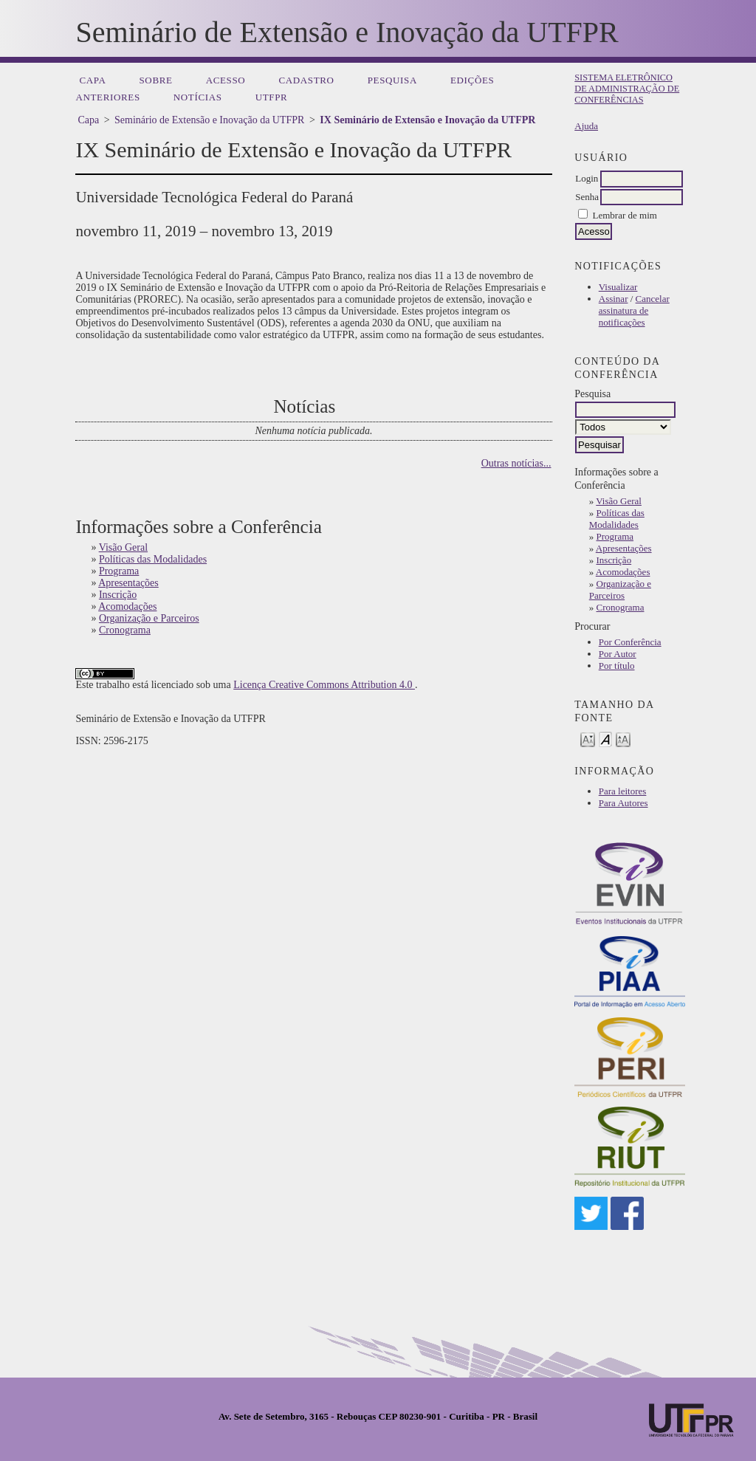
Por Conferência (630, 641)
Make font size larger (623, 738)
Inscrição (614, 560)
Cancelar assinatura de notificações (634, 310)
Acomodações (623, 571)
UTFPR (271, 97)
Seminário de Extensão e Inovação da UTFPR (209, 120)
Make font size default (605, 738)
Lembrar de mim (625, 215)
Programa (615, 536)
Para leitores (623, 791)
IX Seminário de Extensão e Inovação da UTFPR (427, 120)
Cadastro (306, 80)
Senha (587, 196)
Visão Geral (619, 500)
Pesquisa (392, 80)
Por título (617, 665)
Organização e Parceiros (620, 589)
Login (586, 178)
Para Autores (623, 802)
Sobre (155, 80)
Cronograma (621, 607)
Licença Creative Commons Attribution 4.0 (324, 684)
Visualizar (618, 286)
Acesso (226, 80)
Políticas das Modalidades (617, 518)
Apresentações (624, 548)
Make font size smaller (587, 738)
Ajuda (586, 125)
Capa (92, 80)
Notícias (197, 97)
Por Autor (617, 653)
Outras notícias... (516, 463)
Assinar (613, 298)
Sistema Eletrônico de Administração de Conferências (626, 88)
